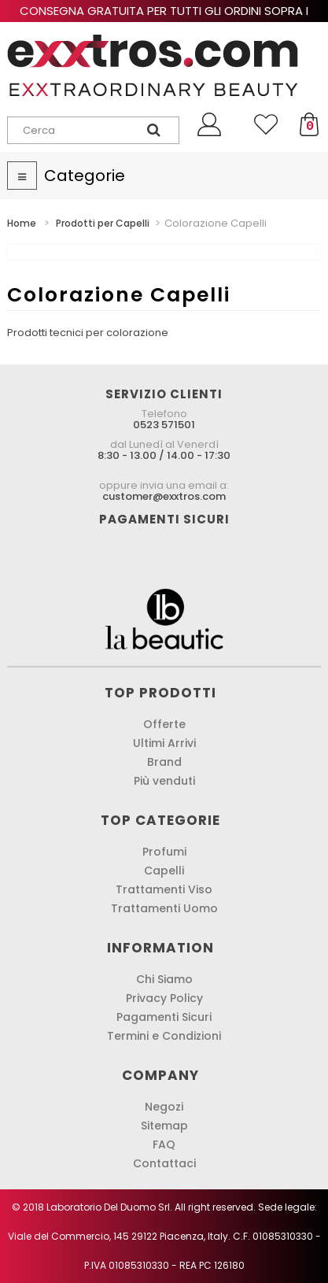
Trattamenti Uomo (164, 908)
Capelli (164, 870)
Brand (164, 762)
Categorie (84, 176)
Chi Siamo (164, 979)
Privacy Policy (164, 998)
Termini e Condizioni (164, 1036)
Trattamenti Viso (164, 889)
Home (21, 223)
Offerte (164, 724)
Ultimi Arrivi (164, 743)
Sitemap (164, 1125)
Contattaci (164, 1163)
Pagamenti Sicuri (164, 1017)
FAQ (164, 1144)
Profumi (164, 852)
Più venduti (164, 781)
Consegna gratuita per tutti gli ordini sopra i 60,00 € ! (164, 18)
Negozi (164, 1107)
